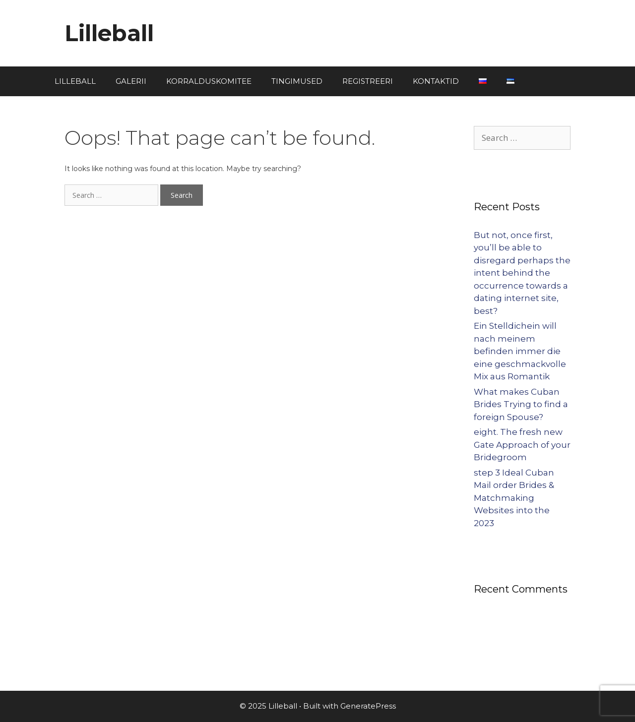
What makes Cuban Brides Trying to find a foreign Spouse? (521, 404)
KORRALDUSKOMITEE (209, 81)
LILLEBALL (75, 81)
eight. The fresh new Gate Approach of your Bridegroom (522, 444)
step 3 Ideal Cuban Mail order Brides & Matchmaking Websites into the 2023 (514, 498)
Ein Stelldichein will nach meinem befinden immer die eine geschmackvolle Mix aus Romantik (520, 351)
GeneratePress (368, 706)
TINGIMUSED (296, 81)
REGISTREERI (367, 81)
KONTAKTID (436, 81)
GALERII (131, 81)
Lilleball (109, 33)
